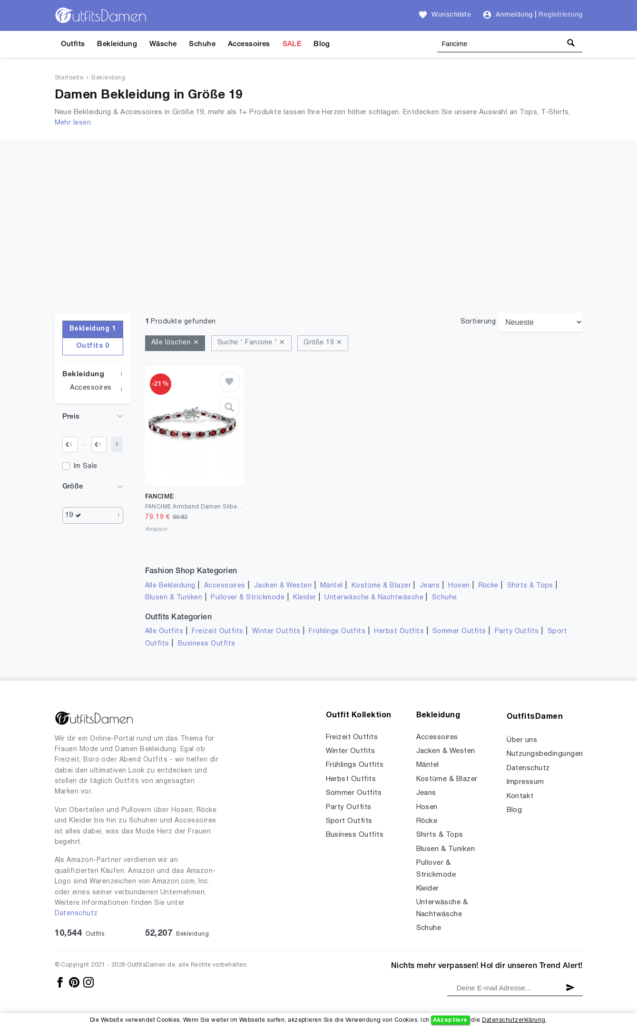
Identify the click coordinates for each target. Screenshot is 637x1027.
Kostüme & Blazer (381, 586)
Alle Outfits (164, 631)
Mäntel (331, 586)
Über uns (522, 740)
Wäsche (163, 44)
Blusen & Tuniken (174, 598)
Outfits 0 (92, 346)
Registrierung (560, 15)
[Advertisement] (319, 241)
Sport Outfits (349, 821)
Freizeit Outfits (218, 631)
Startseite (69, 78)
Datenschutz (76, 913)
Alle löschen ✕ (175, 343)
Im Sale (86, 466)
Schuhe (202, 44)
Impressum (525, 782)
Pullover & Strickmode (247, 598)
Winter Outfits (276, 631)
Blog (322, 44)
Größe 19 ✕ (323, 343)
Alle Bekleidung (170, 586)
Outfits (73, 44)
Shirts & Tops (530, 586)
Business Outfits (206, 644)
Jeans (430, 586)
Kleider (304, 598)
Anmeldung (514, 15)
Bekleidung (117, 44)
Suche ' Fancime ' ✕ (251, 343)
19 (75, 515)
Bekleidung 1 (92, 329)
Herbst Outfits (399, 631)
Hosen (459, 586)
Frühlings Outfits (337, 631)
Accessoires (249, 44)
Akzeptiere (450, 1020)
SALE (292, 44)
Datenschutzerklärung (513, 1020)
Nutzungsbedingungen (545, 754)
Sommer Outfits (459, 631)
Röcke (489, 586)
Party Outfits (517, 631)
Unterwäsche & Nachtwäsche (373, 598)
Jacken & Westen (283, 586)
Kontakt (520, 796)
